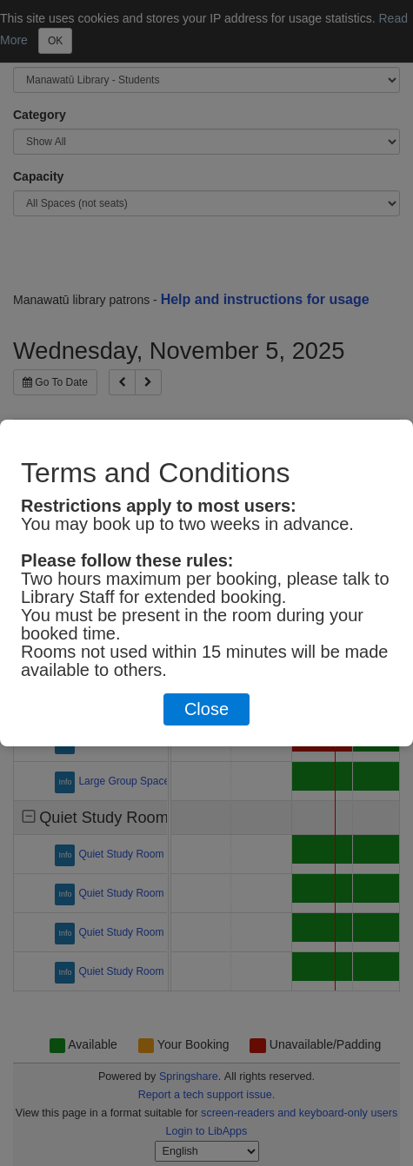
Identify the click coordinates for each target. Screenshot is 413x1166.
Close (206, 709)
